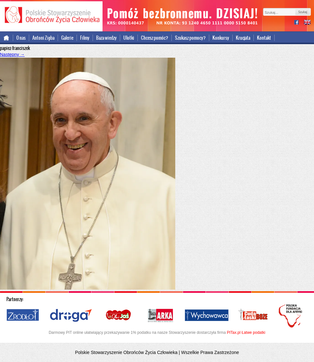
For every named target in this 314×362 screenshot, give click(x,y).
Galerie (67, 38)
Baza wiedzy (106, 38)
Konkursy (220, 38)
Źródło (23, 315)
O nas (21, 38)
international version (307, 23)
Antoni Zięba (43, 38)
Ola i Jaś (119, 315)
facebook (299, 23)
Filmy (84, 38)
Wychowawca (206, 315)
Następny (12, 54)
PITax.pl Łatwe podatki (246, 332)
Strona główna (6, 38)
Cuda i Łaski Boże (253, 315)
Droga (71, 315)
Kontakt (264, 38)
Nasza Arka (160, 315)
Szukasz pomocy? (190, 38)
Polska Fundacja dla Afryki (291, 315)
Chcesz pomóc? (154, 38)
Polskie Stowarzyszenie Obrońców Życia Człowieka (51, 15)
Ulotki (128, 38)
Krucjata (243, 38)
